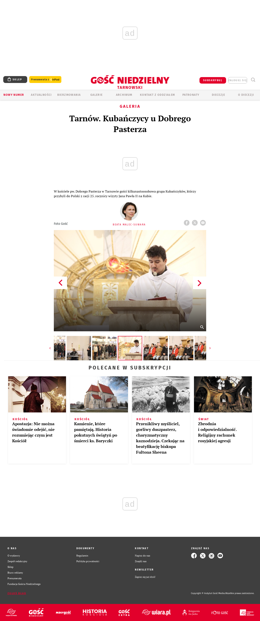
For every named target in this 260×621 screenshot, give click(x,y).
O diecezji (246, 95)
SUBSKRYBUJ (212, 80)
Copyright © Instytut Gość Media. (208, 593)
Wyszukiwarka (253, 80)
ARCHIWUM (124, 95)
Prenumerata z (45, 79)
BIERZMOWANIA (69, 95)
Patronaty (190, 95)
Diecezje (218, 95)
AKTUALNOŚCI (41, 95)
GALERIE (96, 95)
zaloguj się (237, 80)
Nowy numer (13, 95)
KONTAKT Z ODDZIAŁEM (157, 95)
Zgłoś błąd (17, 593)
